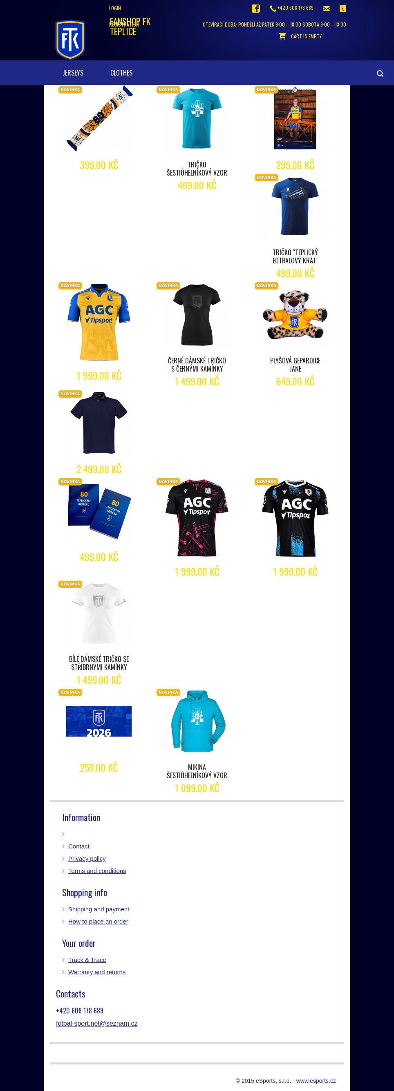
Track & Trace (87, 959)
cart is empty (300, 36)
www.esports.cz (316, 1081)
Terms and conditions (97, 870)
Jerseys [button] (73, 73)
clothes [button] (121, 73)
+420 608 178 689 (291, 8)
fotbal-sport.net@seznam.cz (96, 1023)
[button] (141, 64)
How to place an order (98, 921)
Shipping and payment (98, 909)
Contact (79, 846)
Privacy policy (87, 858)
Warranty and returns (96, 972)
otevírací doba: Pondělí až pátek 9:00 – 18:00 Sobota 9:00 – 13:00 (274, 24)
